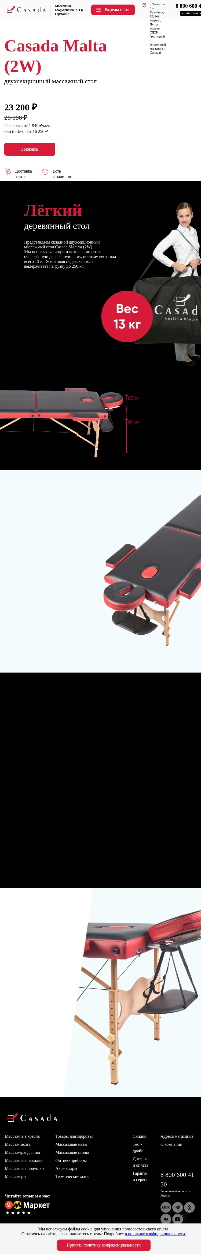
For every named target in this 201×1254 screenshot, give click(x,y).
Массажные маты (71, 1144)
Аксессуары (66, 1168)
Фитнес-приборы (71, 1160)
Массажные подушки (24, 1168)
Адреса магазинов (176, 1136)
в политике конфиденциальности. (155, 1233)
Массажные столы (72, 1152)
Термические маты (72, 1176)
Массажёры (15, 1176)
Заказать (30, 149)
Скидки (140, 1136)
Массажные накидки (24, 1160)
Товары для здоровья (74, 1136)
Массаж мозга (18, 1144)
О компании (171, 1144)
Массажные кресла (22, 1136)
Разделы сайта (112, 9)
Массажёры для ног (23, 1152)
